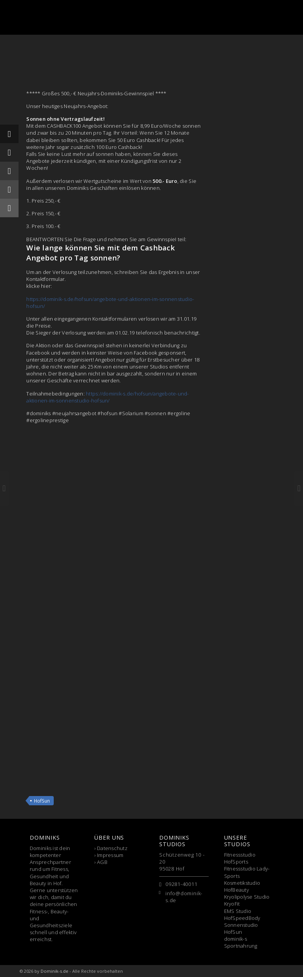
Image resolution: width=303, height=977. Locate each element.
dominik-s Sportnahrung (240, 942)
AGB (102, 862)
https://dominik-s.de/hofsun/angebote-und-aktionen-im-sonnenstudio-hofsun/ (107, 397)
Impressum (110, 855)
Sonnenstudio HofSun (241, 928)
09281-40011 (181, 884)
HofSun (42, 801)
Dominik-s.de (54, 971)
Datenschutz (112, 848)
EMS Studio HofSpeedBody (242, 914)
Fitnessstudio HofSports (239, 858)
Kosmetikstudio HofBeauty (242, 886)
